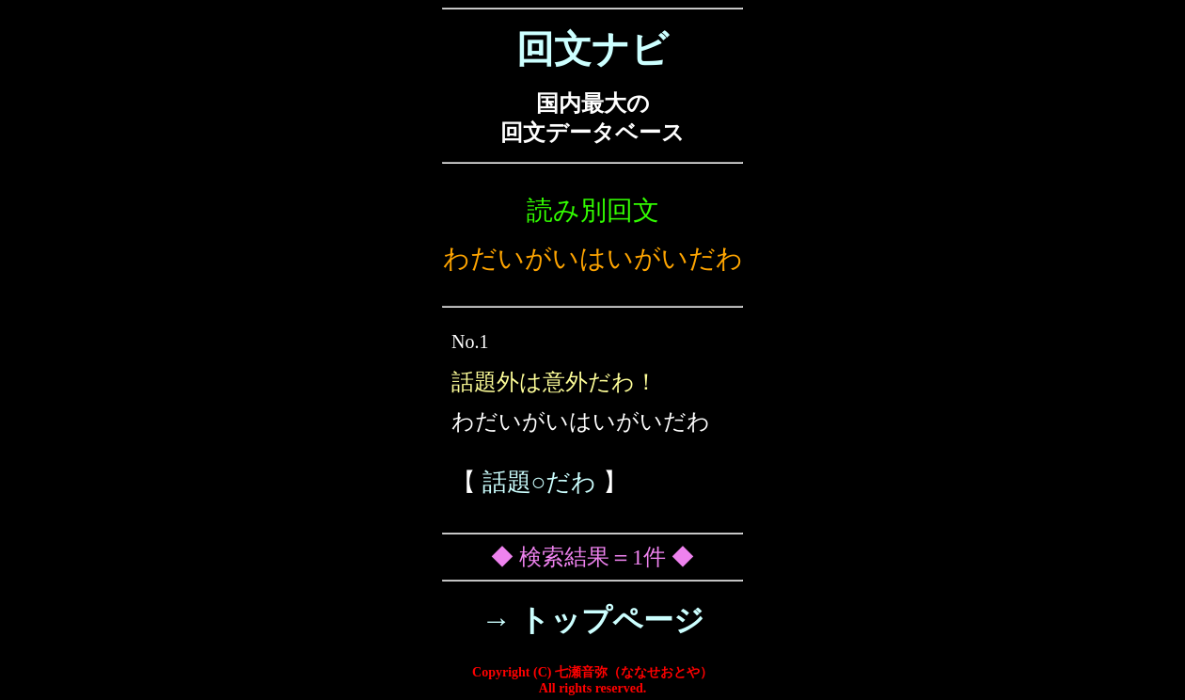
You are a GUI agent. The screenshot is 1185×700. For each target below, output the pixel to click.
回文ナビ (592, 49)
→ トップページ (593, 620)
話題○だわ (539, 482)
